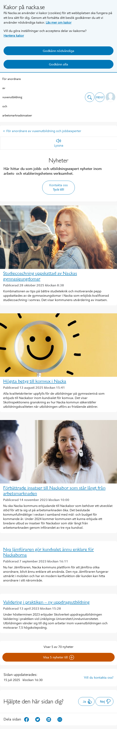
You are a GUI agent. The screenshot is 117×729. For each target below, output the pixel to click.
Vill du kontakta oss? (98, 677)
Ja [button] (87, 701)
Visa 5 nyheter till (58, 657)
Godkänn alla (58, 64)
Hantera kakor (14, 35)
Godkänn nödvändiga (58, 51)
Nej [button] (105, 701)
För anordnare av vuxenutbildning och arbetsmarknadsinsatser (12, 97)
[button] (89, 97)
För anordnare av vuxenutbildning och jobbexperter (42, 131)
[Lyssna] (58, 143)
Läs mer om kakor (58, 22)
